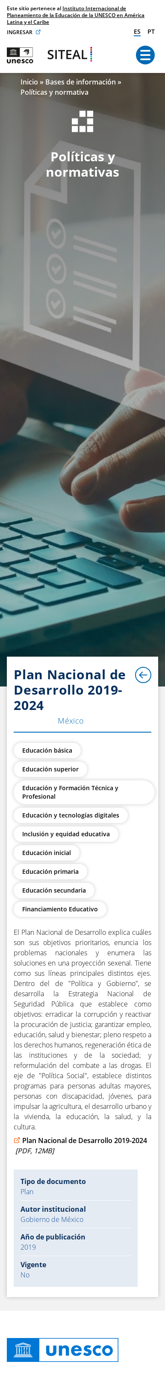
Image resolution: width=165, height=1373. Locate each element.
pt (151, 31)
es (137, 31)
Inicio (29, 82)
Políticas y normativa (54, 92)
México (71, 721)
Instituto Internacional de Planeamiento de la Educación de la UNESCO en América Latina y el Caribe (75, 15)
